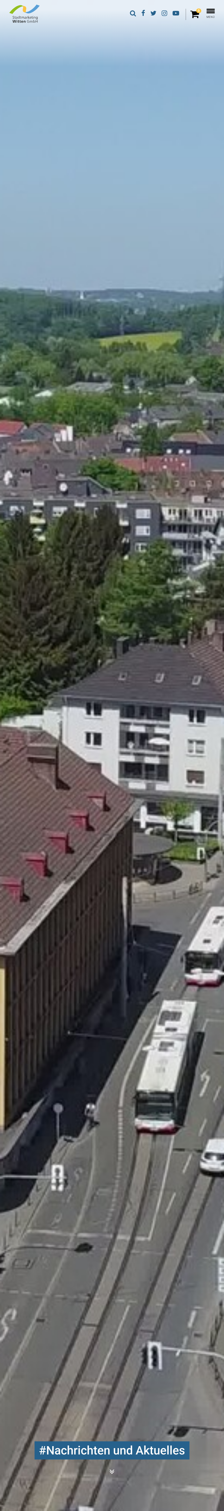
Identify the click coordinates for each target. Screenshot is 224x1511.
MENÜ (210, 14)
